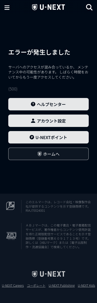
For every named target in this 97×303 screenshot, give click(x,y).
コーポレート (36, 285)
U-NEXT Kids (86, 285)
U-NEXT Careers (13, 285)
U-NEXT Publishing (62, 285)
